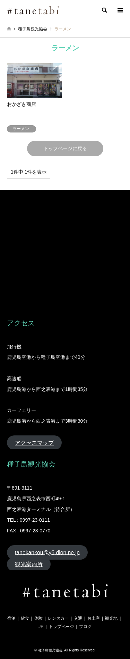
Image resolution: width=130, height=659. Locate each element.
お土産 (93, 618)
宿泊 (11, 618)
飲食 (25, 618)
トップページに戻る (65, 148)
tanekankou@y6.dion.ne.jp (47, 552)
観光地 (111, 618)
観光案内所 (29, 564)
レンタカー (58, 618)
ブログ (85, 626)
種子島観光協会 (50, 650)
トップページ (61, 626)
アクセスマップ (34, 443)
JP (40, 626)
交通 (78, 618)
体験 (38, 618)
